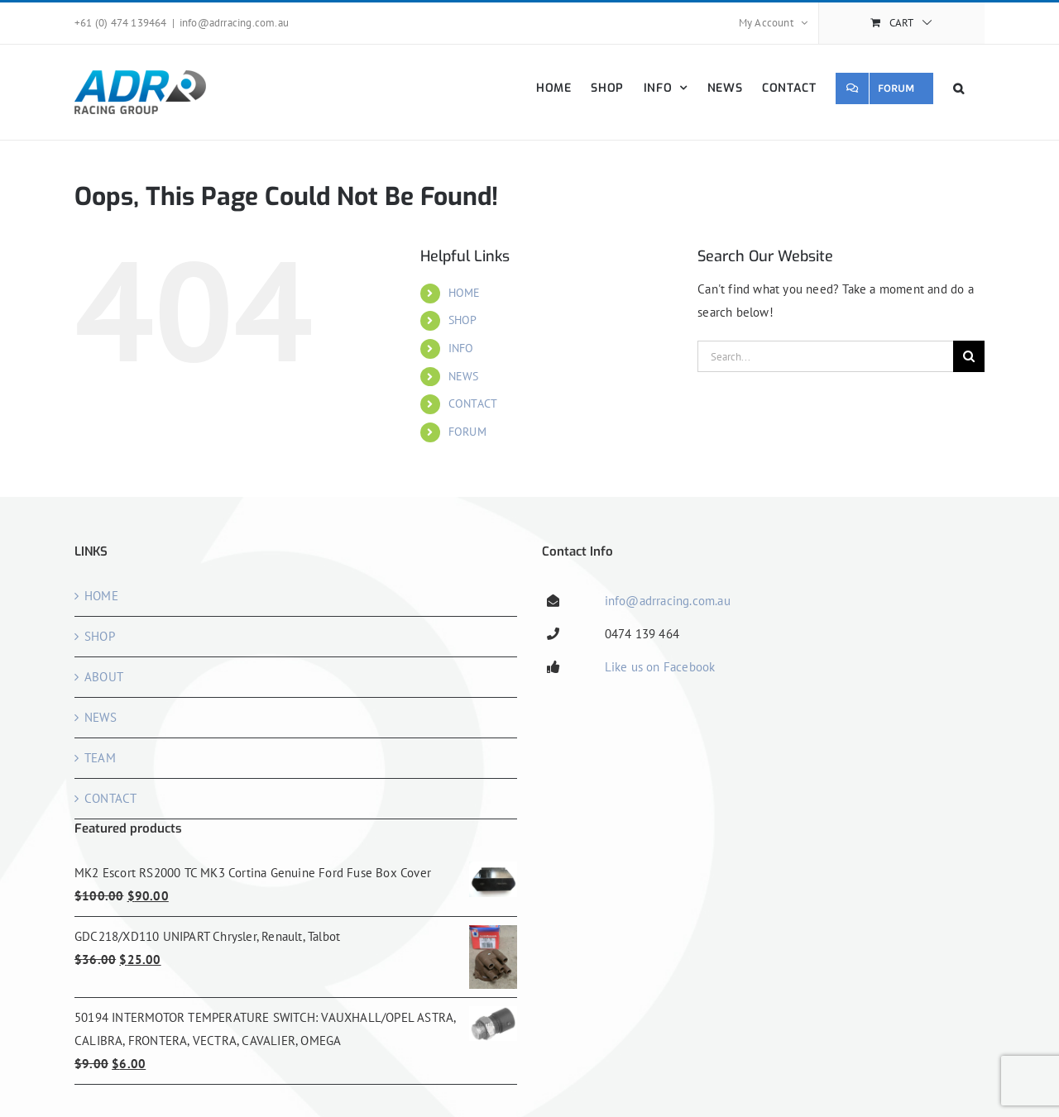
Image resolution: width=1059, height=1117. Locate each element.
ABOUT (103, 677)
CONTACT (472, 403)
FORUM (467, 431)
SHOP (462, 320)
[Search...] (825, 356)
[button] (959, 88)
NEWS (463, 376)
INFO (461, 348)
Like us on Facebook (660, 667)
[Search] (969, 356)
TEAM (100, 758)
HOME (464, 292)
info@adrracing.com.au (234, 23)
